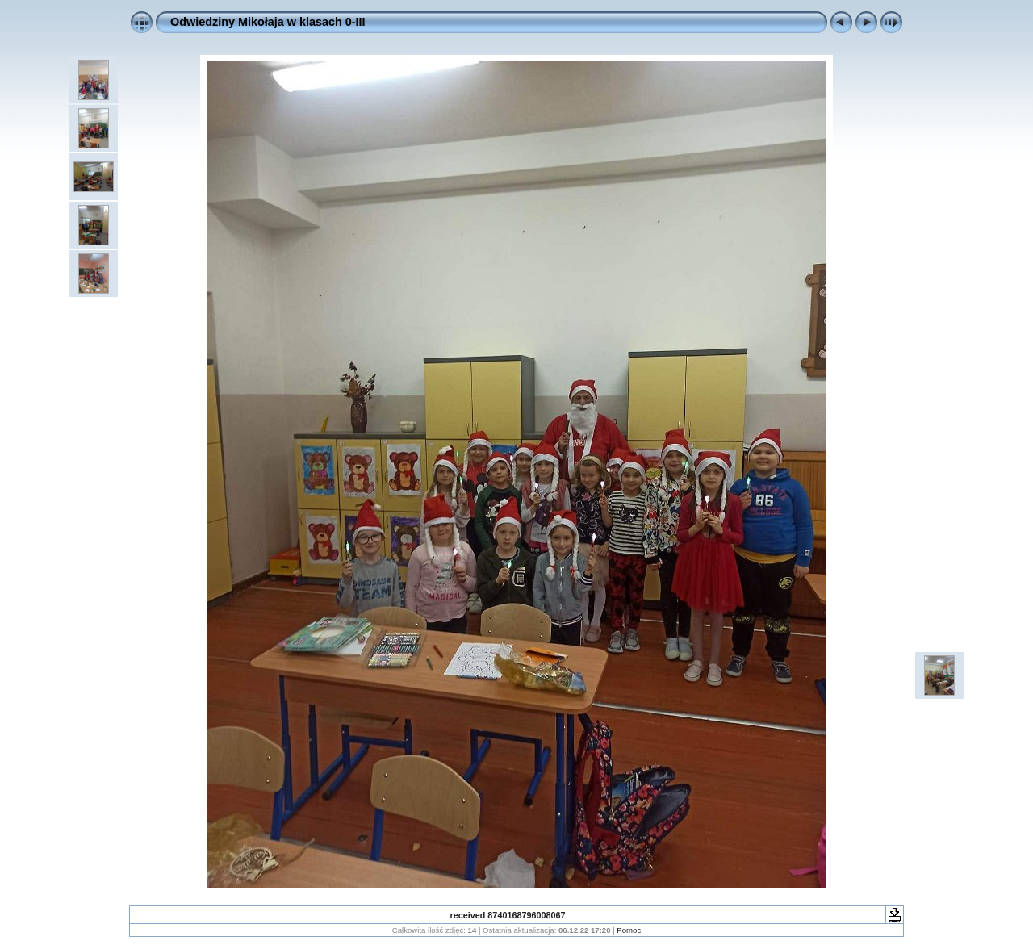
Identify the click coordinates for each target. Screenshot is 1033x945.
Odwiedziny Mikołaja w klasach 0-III (268, 21)
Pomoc (629, 930)
